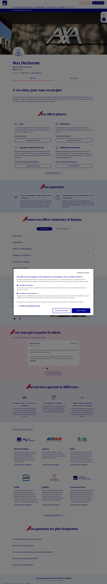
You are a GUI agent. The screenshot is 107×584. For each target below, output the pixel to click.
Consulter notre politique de (29, 306)
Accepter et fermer (81, 310)
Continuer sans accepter (83, 272)
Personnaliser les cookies (62, 310)
